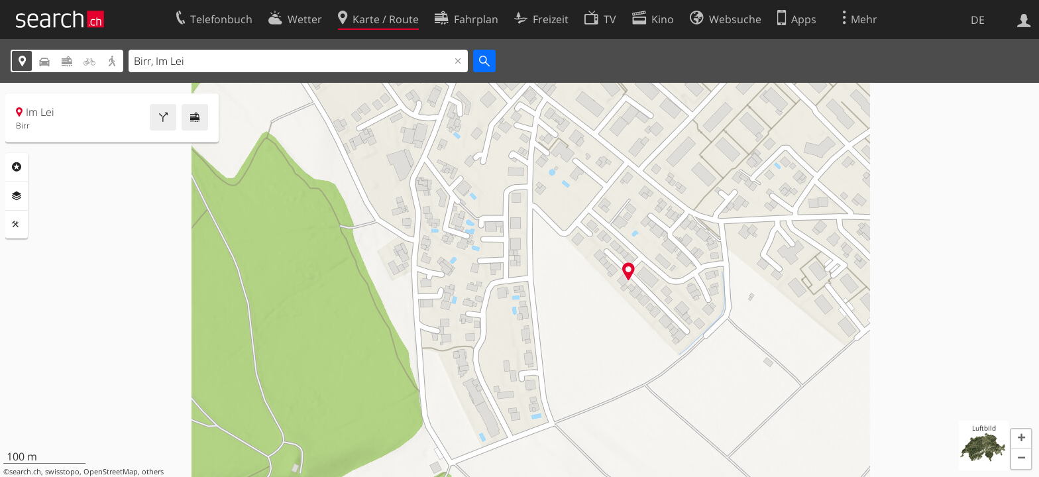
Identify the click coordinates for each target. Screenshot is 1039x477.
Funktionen (16, 224)
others (153, 471)
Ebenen (16, 196)
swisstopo (62, 471)
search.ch (25, 471)
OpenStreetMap (110, 471)
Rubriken (16, 167)
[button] (1021, 439)
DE (978, 20)
